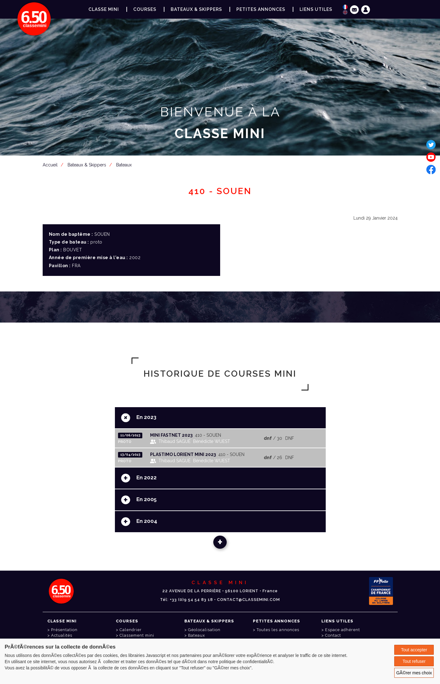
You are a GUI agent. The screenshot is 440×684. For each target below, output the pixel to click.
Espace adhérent (221, 163)
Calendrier (131, 629)
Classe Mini (103, 9)
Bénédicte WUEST (211, 441)
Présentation (64, 629)
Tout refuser (414, 661)
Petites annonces (260, 9)
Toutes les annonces (278, 629)
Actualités (61, 635)
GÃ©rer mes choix (414, 672)
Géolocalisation (204, 629)
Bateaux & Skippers (196, 9)
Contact (333, 635)
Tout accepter (414, 649)
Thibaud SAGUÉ (174, 441)
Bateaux (196, 635)
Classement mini (137, 635)
